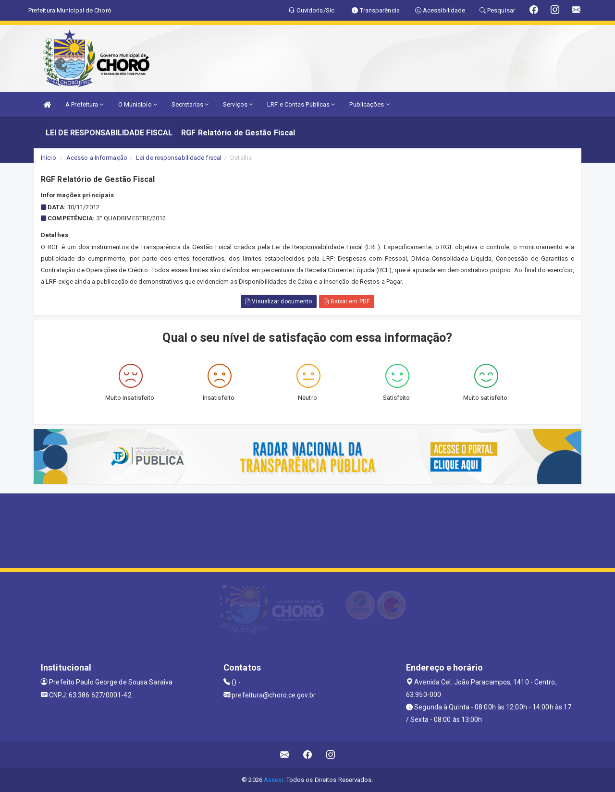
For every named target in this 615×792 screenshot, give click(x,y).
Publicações (369, 104)
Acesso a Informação (96, 157)
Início (48, 157)
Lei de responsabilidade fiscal (178, 157)
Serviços (238, 104)
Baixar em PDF (346, 301)
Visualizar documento (279, 301)
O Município (137, 104)
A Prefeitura (84, 104)
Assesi (273, 779)
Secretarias (190, 104)
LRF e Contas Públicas (301, 104)
